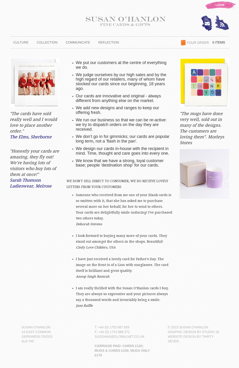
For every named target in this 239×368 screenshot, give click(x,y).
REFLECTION (108, 42)
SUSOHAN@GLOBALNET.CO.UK (119, 336)
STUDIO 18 (210, 332)
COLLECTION (47, 42)
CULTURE (20, 42)
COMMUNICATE (78, 42)
